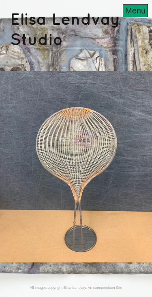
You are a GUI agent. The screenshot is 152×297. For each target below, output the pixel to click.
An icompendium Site (105, 288)
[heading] (76, 42)
